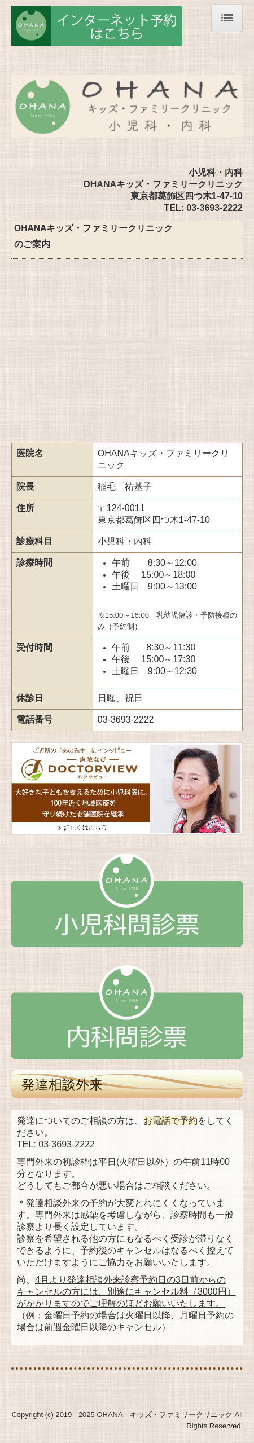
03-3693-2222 (66, 1144)
